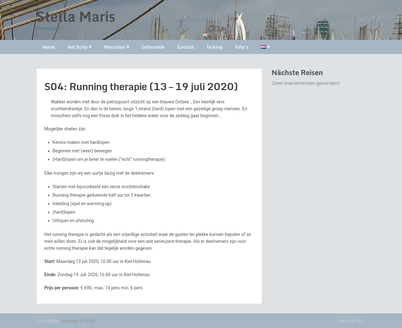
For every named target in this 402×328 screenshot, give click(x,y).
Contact (185, 47)
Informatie (153, 47)
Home (48, 47)
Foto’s (241, 47)
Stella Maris (75, 16)
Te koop (214, 47)
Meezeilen (114, 47)
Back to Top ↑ (353, 321)
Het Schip (78, 47)
